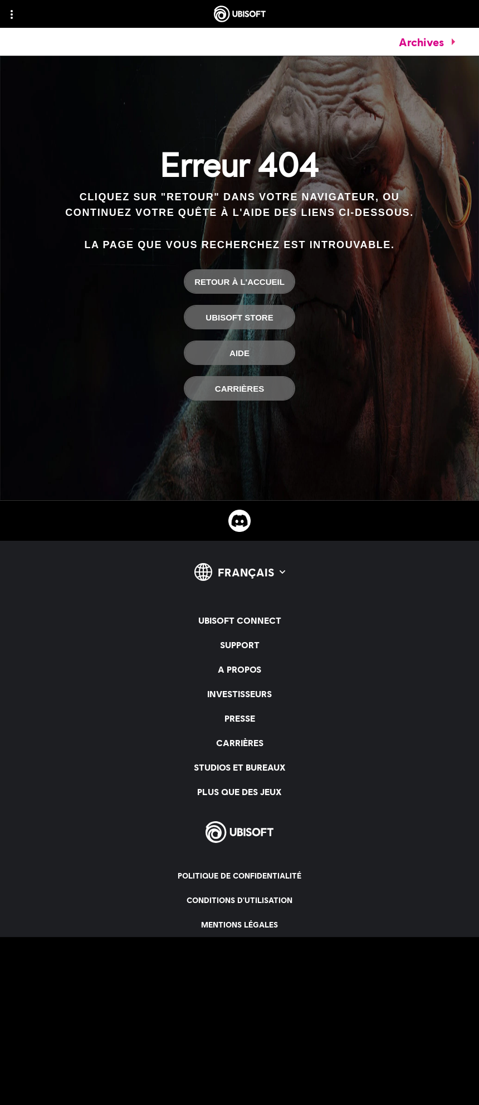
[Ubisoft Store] (239, 317)
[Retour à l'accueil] (239, 281)
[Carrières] (239, 388)
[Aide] (239, 353)
